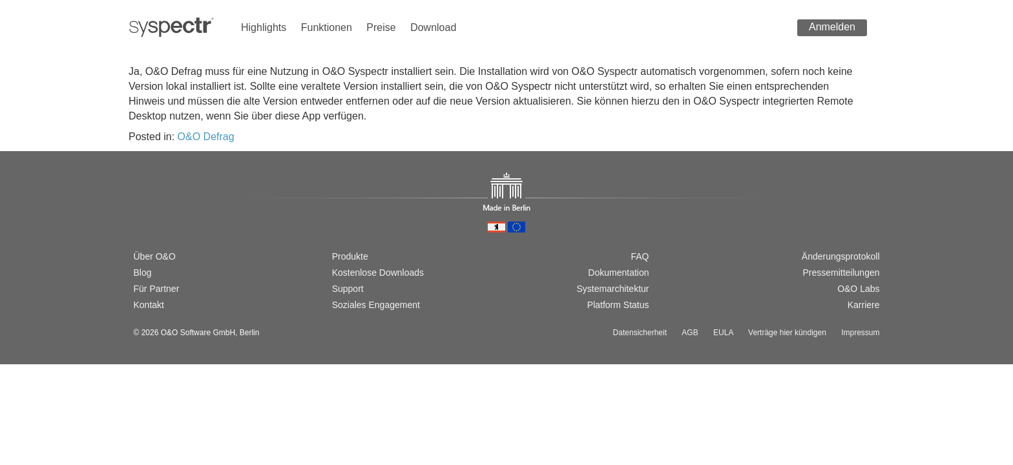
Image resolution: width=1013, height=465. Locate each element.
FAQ (640, 256)
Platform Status (618, 305)
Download (433, 27)
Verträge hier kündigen (787, 332)
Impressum (860, 332)
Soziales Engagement (376, 305)
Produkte (350, 256)
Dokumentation (618, 272)
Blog (143, 272)
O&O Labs (858, 289)
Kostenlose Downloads (378, 272)
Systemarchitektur (612, 289)
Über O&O (155, 256)
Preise (380, 27)
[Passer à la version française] (181, 212)
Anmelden (832, 26)
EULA (723, 332)
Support (348, 289)
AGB (690, 332)
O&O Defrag (206, 136)
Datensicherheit (640, 332)
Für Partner (157, 289)
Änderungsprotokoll (841, 256)
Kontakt (149, 305)
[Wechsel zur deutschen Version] (140, 212)
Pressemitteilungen (840, 272)
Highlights (263, 27)
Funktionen (326, 27)
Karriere (864, 305)
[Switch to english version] (160, 212)
